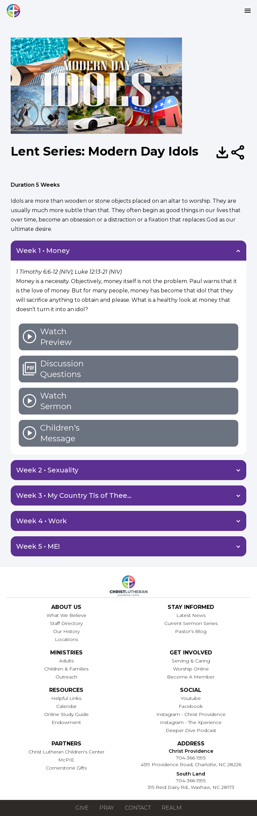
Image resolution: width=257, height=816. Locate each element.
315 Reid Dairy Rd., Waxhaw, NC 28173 (191, 787)
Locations (66, 639)
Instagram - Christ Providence (191, 714)
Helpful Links (66, 698)
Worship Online (191, 669)
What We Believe (66, 615)
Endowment (66, 722)
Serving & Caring (191, 661)
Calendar (66, 706)
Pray (106, 808)
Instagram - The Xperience (191, 722)
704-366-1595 (190, 758)
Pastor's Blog (190, 631)
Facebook (191, 706)
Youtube (191, 698)
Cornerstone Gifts (66, 768)
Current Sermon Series (191, 623)
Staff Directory (66, 623)
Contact (138, 808)
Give (82, 808)
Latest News (190, 615)
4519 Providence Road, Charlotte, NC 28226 (191, 764)
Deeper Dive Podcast (191, 730)
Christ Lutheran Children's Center (66, 752)
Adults (66, 661)
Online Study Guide (66, 714)
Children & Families (66, 669)
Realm (172, 808)
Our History (66, 631)
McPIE (66, 760)
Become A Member (191, 677)
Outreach (66, 677)
